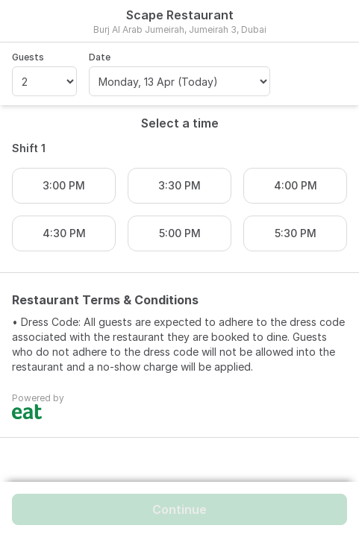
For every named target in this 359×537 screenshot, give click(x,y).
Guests (28, 57)
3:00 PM (64, 185)
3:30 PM (179, 185)
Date (99, 57)
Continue (179, 509)
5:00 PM (180, 233)
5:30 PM (295, 233)
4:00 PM (295, 185)
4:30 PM (64, 233)
